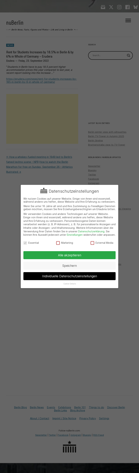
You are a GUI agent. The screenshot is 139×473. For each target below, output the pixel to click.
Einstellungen (75, 234)
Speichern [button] (69, 266)
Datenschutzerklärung (91, 231)
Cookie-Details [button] (69, 284)
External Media (102, 242)
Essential (31, 242)
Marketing (64, 242)
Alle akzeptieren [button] (69, 255)
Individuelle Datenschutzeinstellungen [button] (69, 276)
